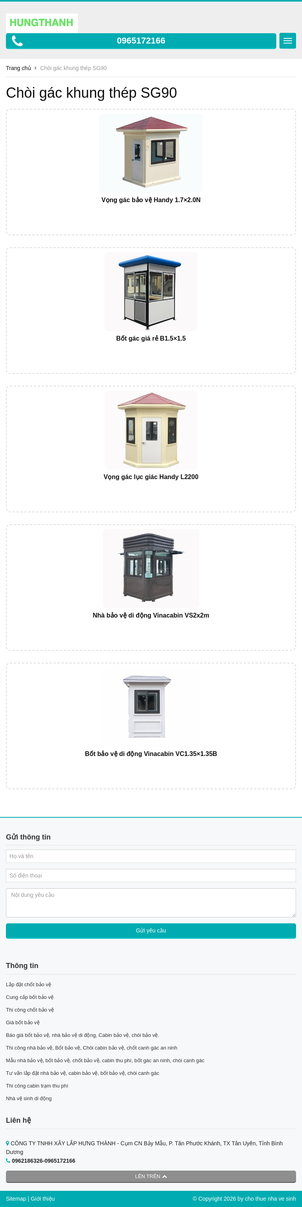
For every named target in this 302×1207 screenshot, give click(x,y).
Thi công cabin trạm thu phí (37, 1086)
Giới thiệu (43, 1199)
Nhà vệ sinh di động (28, 1098)
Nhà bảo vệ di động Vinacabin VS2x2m (151, 615)
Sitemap (16, 1199)
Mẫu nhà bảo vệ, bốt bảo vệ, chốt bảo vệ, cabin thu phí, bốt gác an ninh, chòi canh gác (105, 1060)
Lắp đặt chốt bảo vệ (28, 984)
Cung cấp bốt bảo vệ (29, 997)
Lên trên (151, 1176)
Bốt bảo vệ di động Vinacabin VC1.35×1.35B (151, 753)
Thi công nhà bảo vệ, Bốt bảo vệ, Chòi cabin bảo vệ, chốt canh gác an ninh (91, 1048)
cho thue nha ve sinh (270, 1199)
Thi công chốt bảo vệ (30, 1010)
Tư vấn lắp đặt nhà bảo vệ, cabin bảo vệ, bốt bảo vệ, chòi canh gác (82, 1073)
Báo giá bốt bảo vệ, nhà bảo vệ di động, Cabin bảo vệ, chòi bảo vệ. (83, 1035)
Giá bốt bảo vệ (23, 1022)
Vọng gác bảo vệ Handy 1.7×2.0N (151, 200)
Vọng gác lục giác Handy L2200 (151, 477)
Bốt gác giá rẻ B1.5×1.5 (151, 338)
